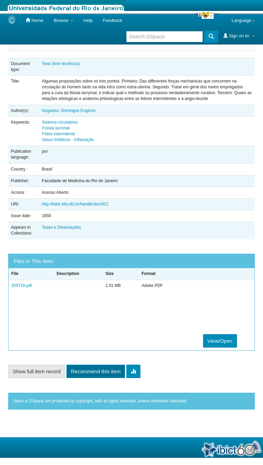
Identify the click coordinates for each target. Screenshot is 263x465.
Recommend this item (96, 371)
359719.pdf (21, 285)
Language (243, 20)
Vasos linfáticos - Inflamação (68, 139)
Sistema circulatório (60, 122)
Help (88, 20)
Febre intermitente (58, 133)
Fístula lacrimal (56, 128)
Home (34, 20)
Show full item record (37, 371)
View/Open (220, 341)
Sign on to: (239, 35)
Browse (63, 20)
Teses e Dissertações (61, 227)
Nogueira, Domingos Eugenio (69, 110)
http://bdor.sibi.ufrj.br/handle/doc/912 (75, 204)
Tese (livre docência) (60, 63)
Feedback (112, 20)
